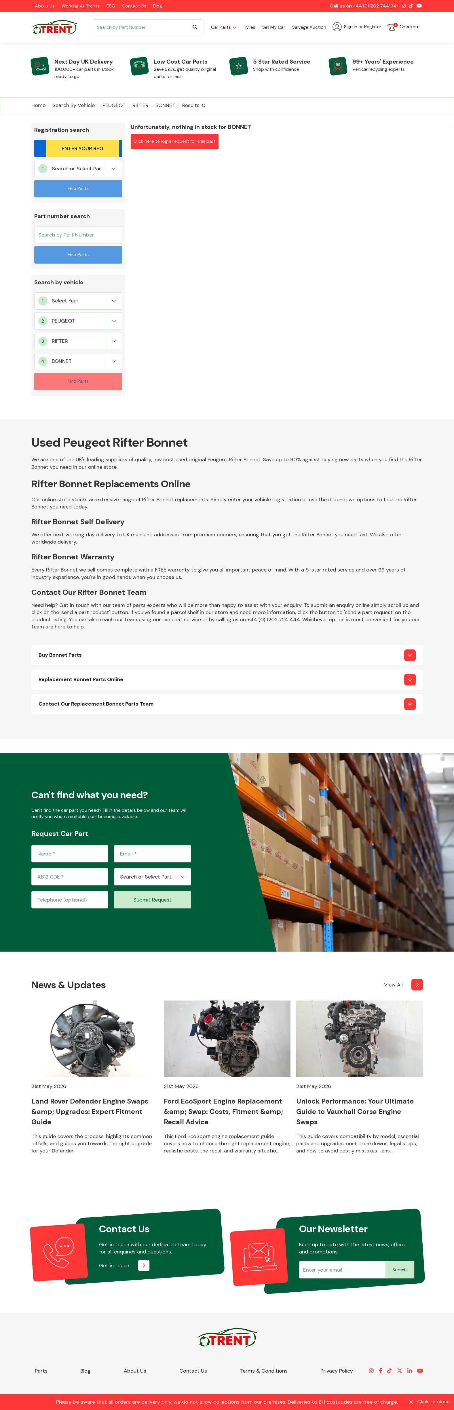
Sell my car (273, 27)
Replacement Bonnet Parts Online (81, 679)
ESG (111, 6)
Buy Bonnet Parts (60, 654)
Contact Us (134, 6)
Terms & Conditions (264, 1370)
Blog (157, 6)
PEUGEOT (114, 105)
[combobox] (78, 168)
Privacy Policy (336, 1370)
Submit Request (152, 899)
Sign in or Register (357, 26)
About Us (45, 6)
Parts (41, 1370)
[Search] (148, 27)
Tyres (249, 27)
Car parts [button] (221, 27)
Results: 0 (193, 105)
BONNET (165, 105)
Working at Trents (81, 6)
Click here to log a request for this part (175, 141)
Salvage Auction (309, 27)
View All (393, 984)
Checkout (403, 27)
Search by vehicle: (74, 105)
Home (38, 105)
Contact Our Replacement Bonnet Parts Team (96, 703)
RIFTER (140, 105)
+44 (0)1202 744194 (374, 6)
